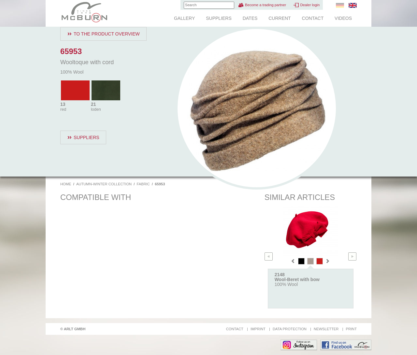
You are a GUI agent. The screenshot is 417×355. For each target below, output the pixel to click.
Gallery (184, 18)
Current (279, 18)
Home (65, 184)
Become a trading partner (265, 5)
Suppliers (219, 18)
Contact (313, 18)
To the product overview (107, 33)
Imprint (258, 329)
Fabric (143, 184)
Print (351, 329)
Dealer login (310, 5)
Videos (343, 18)
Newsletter (326, 329)
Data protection (290, 329)
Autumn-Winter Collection (104, 184)
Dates (250, 18)
